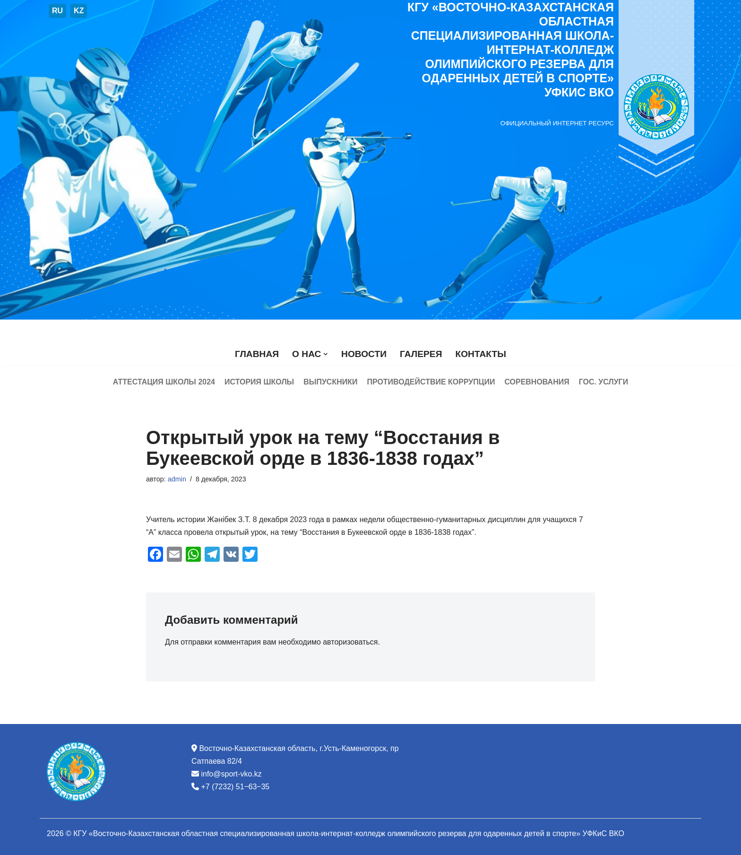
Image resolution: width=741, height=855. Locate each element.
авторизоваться (350, 642)
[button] (325, 354)
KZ (79, 11)
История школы (259, 382)
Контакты (480, 354)
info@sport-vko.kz (231, 774)
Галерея (421, 354)
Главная (257, 354)
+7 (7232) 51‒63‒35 (235, 787)
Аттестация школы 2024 (163, 382)
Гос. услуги (604, 382)
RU (57, 11)
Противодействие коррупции (431, 382)
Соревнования (537, 382)
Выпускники (330, 382)
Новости (364, 354)
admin (177, 479)
